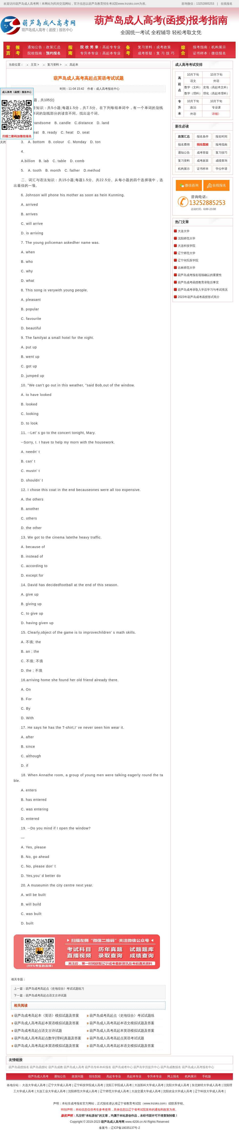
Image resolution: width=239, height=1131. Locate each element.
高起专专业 (111, 47)
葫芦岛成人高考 (74, 1067)
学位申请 (221, 168)
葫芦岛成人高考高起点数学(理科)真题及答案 (47, 1038)
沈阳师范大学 (186, 238)
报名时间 (221, 136)
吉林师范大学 (186, 267)
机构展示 (218, 47)
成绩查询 (221, 160)
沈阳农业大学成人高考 (178, 1091)
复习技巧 (221, 152)
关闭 (3, 142)
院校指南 (35, 53)
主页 (34, 64)
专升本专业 (89, 53)
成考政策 (163, 47)
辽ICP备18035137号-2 (125, 1128)
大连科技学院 (186, 245)
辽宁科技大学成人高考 (210, 1091)
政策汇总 (53, 47)
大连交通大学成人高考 (146, 1091)
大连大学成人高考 (34, 1085)
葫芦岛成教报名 (170, 1067)
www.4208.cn (134, 1121)
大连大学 (183, 231)
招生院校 (95, 1076)
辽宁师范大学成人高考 (115, 1091)
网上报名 (173, 1076)
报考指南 (200, 47)
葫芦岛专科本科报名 (98, 1067)
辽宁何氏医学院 (188, 260)
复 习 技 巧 (165, 53)
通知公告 (35, 47)
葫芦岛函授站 (38, 1067)
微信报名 (218, 53)
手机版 (206, 1076)
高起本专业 (111, 53)
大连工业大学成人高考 (51, 1091)
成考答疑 (145, 53)
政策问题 (77, 1076)
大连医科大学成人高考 (149, 1085)
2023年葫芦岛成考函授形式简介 (198, 297)
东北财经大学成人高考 (207, 1085)
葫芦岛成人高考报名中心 (198, 1067)
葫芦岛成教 (55, 1067)
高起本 (74, 64)
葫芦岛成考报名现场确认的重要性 (200, 275)
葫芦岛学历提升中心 (146, 1067)
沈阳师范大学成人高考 (83, 1091)
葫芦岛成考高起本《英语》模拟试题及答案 (46, 1015)
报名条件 (203, 136)
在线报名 (226, 3)
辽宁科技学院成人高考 (89, 1085)
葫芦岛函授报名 (19, 1067)
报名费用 (184, 144)
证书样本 (200, 53)
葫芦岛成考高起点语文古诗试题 (46, 995)
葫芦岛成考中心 (122, 1067)
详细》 (216, 114)
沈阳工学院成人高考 (119, 1085)
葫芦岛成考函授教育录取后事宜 (198, 282)
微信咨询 (192, 185)
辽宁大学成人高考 (60, 1085)
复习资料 (145, 47)
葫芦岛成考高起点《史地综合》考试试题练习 (55, 988)
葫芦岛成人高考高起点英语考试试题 (117, 1038)
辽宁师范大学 (186, 253)
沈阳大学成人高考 (178, 1085)
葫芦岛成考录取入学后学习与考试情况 (203, 289)
